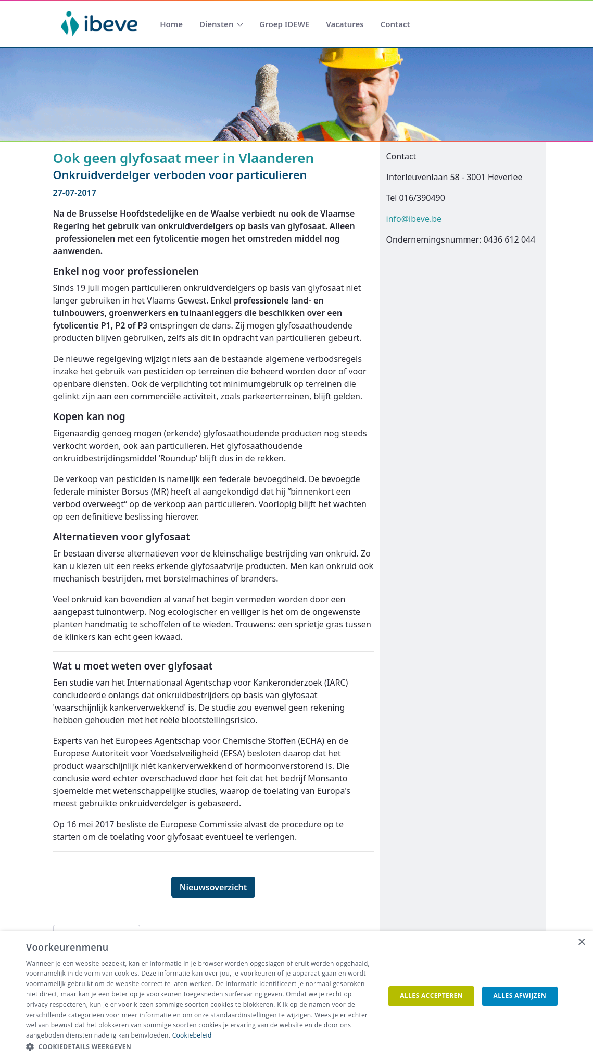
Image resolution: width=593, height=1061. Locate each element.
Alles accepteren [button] (431, 995)
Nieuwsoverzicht (213, 887)
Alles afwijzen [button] (519, 995)
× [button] (581, 942)
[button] (200, 1047)
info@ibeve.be (414, 218)
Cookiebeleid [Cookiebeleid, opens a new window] (192, 1035)
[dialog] (296, 996)
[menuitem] (171, 24)
